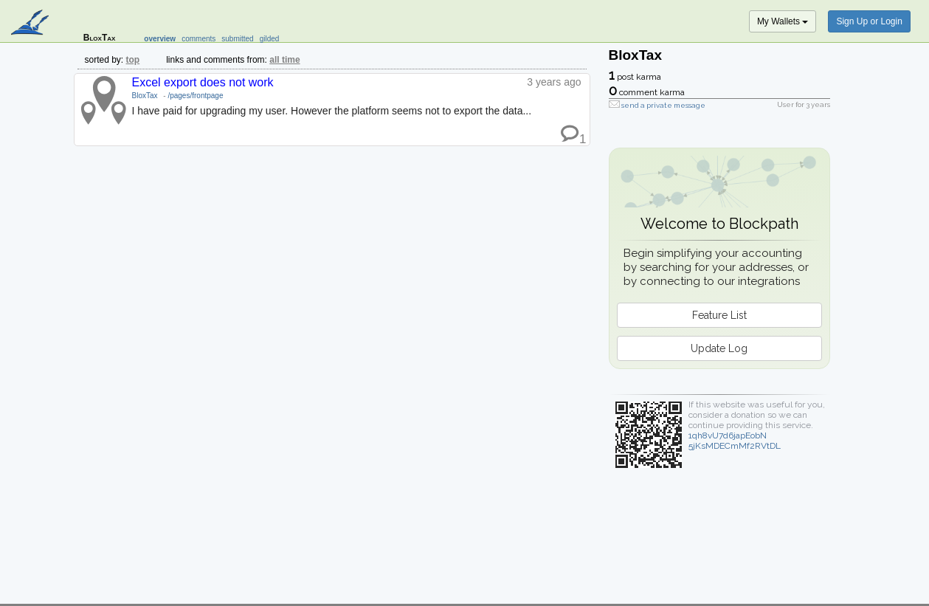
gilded (270, 39)
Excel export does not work (203, 82)
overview (160, 39)
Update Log (719, 348)
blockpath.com (31, 23)
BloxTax (145, 96)
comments (198, 39)
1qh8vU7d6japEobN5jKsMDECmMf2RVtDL (734, 440)
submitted (237, 39)
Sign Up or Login (869, 21)
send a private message (663, 105)
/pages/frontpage (195, 96)
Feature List (719, 315)
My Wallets (783, 21)
